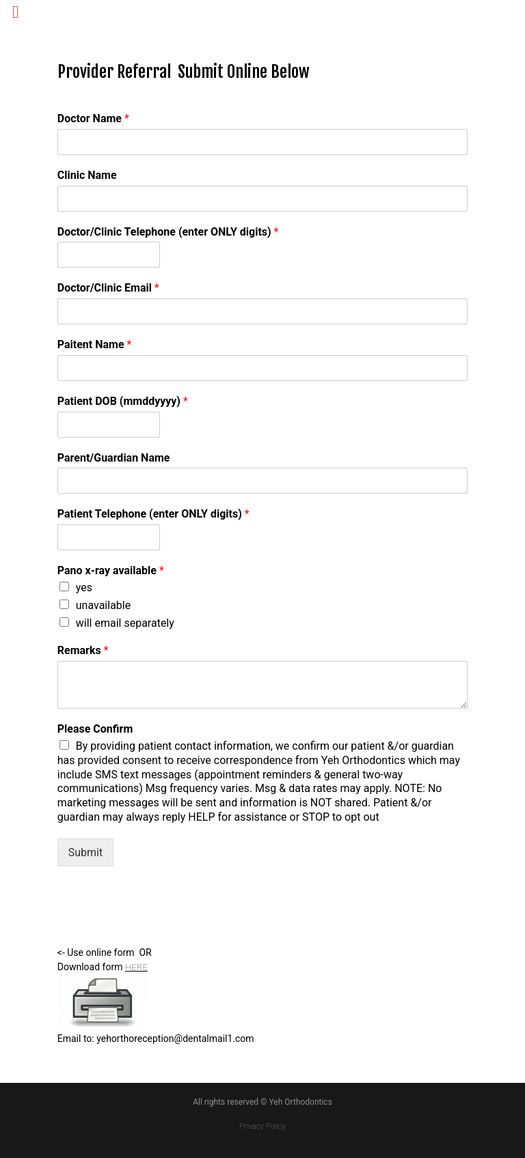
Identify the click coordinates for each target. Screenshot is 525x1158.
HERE (137, 966)
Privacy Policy (263, 1126)
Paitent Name (94, 344)
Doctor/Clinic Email (108, 287)
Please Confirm (95, 728)
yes (84, 587)
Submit (85, 852)
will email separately (125, 623)
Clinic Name (87, 175)
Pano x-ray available (110, 570)
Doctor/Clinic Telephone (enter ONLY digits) (168, 231)
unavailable (103, 605)
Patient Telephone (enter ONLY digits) (153, 513)
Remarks (83, 650)
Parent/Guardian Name (113, 457)
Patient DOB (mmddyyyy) (122, 401)
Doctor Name (93, 118)
